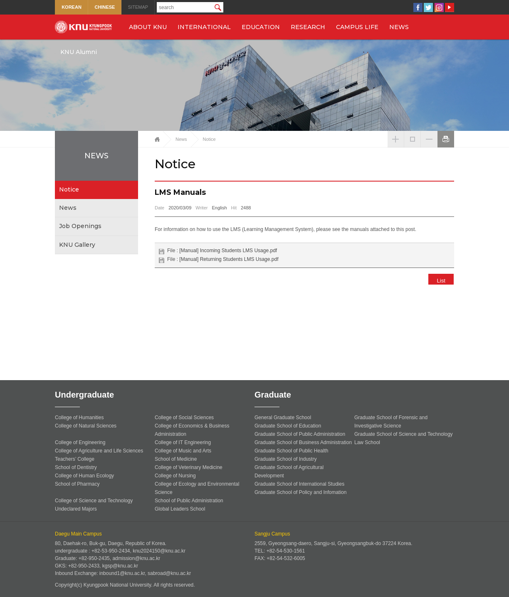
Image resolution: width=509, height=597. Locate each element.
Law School (367, 442)
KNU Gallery (77, 244)
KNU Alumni (78, 52)
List (437, 280)
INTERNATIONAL (204, 27)
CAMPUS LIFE (357, 27)
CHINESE (105, 7)
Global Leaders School (180, 509)
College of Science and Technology (94, 501)
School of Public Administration (189, 501)
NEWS (399, 27)
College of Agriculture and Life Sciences (99, 451)
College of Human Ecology (84, 476)
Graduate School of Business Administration (303, 442)
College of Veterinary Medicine (188, 467)
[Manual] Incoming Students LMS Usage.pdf (228, 250)
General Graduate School (282, 417)
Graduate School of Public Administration (299, 434)
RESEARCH (308, 27)
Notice (69, 189)
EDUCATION (261, 27)
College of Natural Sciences (85, 426)
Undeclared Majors (76, 509)
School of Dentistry (76, 467)
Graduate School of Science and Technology (403, 434)
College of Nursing (175, 476)
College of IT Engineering (183, 442)
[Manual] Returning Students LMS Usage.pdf (228, 259)
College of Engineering (80, 442)
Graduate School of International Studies (299, 484)
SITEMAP (138, 7)
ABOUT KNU (148, 27)
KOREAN (72, 7)
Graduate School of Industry (285, 459)
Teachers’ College (74, 459)
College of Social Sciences (184, 417)
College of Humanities (79, 417)
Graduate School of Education (287, 426)
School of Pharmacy (77, 484)
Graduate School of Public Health (291, 451)
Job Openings (80, 226)
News (68, 207)
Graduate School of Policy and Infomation (300, 492)
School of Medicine (176, 459)
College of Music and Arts (183, 451)
